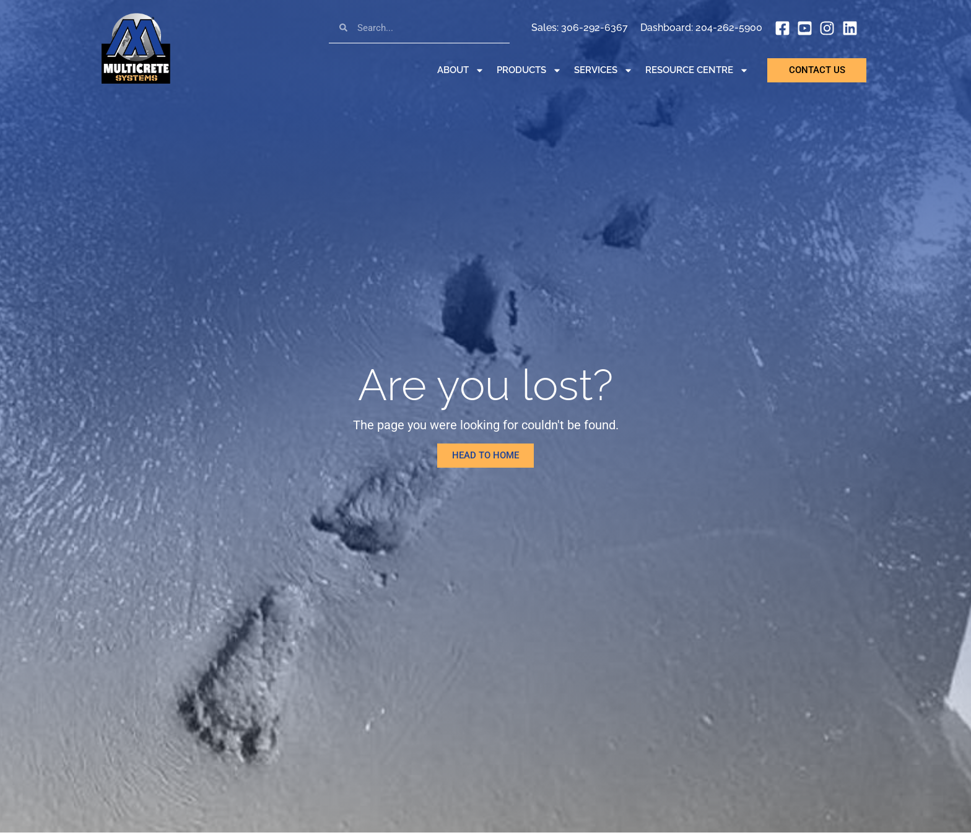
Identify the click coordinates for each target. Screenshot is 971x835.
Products (529, 70)
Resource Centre (697, 70)
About (460, 70)
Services (603, 70)
